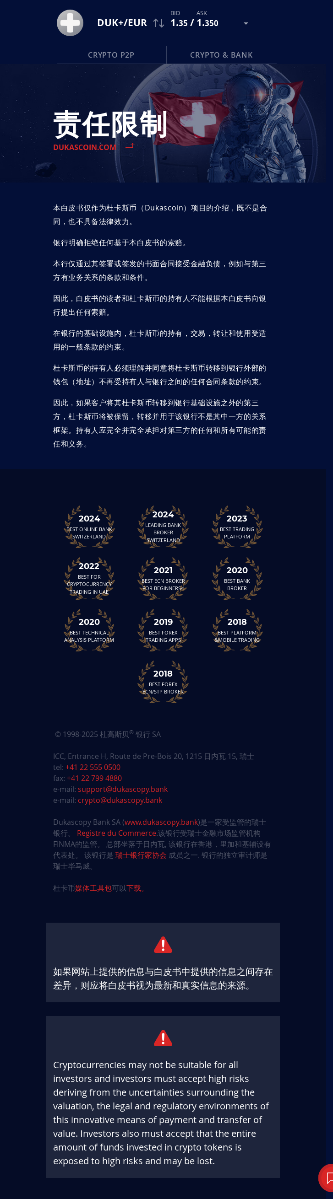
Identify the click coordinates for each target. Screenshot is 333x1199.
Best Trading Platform (237, 526)
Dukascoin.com (84, 147)
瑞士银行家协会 (141, 855)
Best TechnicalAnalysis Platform (89, 630)
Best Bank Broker (237, 578)
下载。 (137, 888)
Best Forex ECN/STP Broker (163, 681)
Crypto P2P (111, 55)
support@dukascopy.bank (123, 789)
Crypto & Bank (221, 55)
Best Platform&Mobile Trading (237, 630)
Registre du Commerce (116, 833)
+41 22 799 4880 (94, 778)
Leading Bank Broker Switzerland (163, 526)
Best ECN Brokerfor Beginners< (163, 578)
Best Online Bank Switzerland (89, 526)
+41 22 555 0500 (93, 767)
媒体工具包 (93, 888)
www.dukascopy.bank (161, 822)
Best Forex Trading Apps (163, 630)
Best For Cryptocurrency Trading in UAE (89, 578)
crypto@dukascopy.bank (120, 800)
